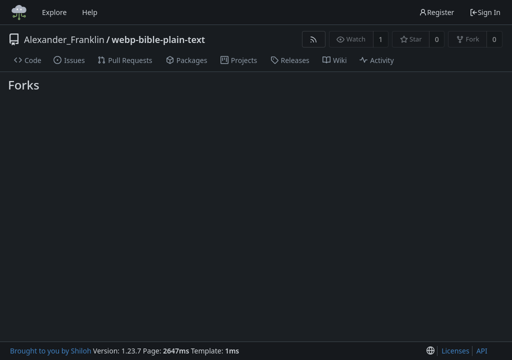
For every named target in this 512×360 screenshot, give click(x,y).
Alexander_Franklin (64, 39)
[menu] (430, 351)
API (482, 351)
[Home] (19, 13)
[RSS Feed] (314, 39)
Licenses (456, 351)
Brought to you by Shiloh (51, 351)
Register (436, 12)
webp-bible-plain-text (158, 39)
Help (90, 12)
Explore (54, 12)
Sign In (485, 12)
